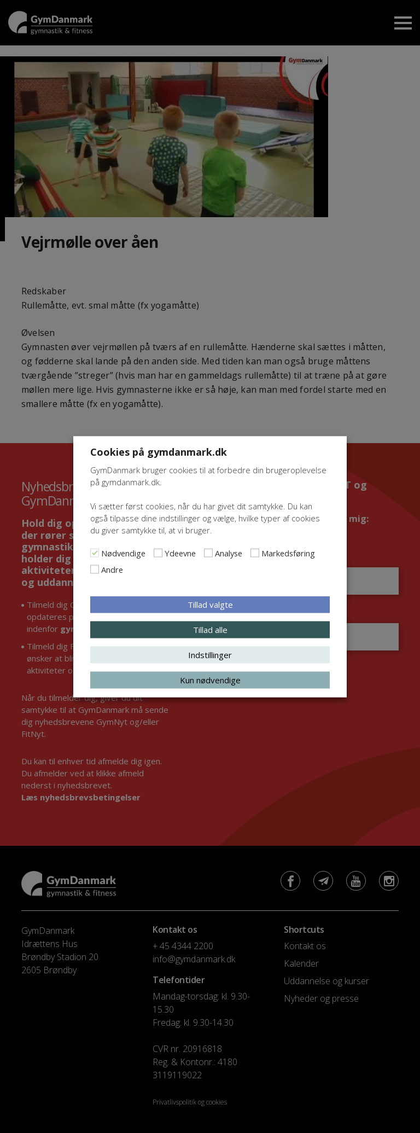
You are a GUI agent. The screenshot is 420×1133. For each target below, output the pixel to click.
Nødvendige (123, 552)
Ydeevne (180, 552)
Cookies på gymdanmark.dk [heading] (158, 451)
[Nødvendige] (94, 552)
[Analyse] (208, 552)
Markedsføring (288, 552)
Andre (112, 568)
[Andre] (94, 569)
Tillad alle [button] (210, 629)
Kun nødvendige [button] (210, 679)
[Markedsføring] (254, 552)
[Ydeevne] (158, 552)
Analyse (228, 552)
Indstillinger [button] (210, 654)
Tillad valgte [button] (210, 604)
